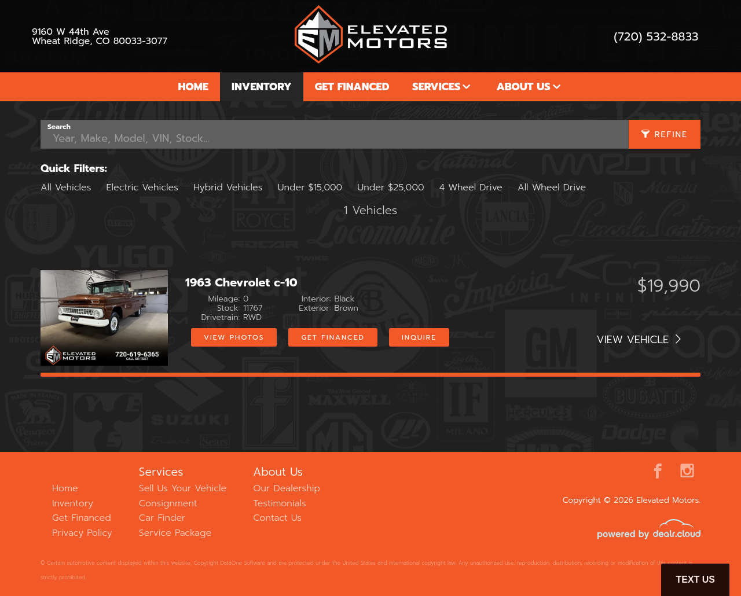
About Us (523, 87)
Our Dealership (286, 488)
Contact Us (277, 518)
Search (59, 127)
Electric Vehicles (142, 187)
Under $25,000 (390, 187)
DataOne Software (243, 563)
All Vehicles (66, 187)
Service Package (175, 533)
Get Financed (352, 87)
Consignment (168, 503)
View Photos (234, 337)
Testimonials (279, 503)
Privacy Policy (82, 533)
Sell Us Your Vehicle (182, 488)
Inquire (419, 337)
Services (436, 87)
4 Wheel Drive (470, 187)
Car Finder (162, 518)
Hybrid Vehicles (227, 187)
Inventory (262, 87)
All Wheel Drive (552, 187)
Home (193, 87)
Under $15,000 (309, 187)
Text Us (695, 579)
